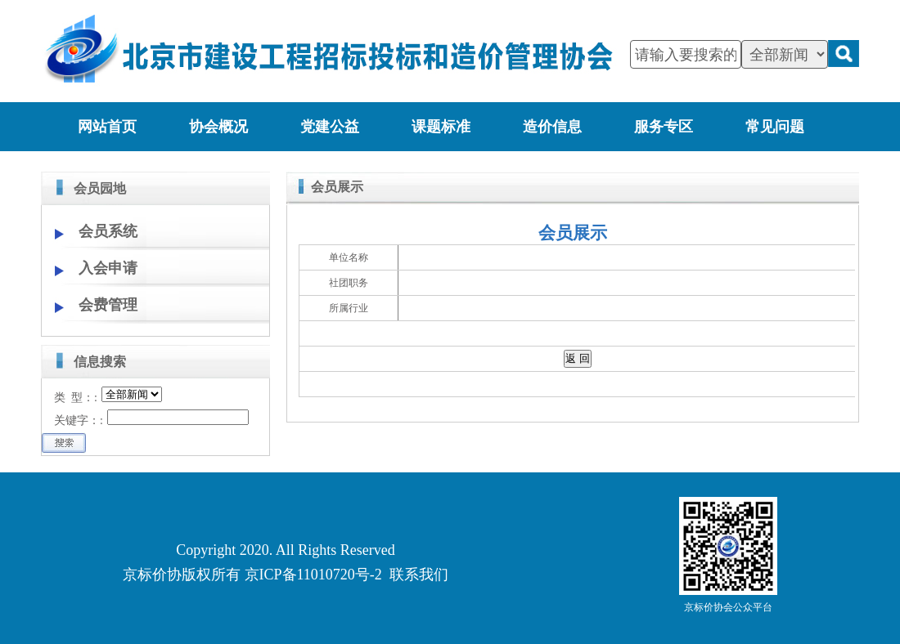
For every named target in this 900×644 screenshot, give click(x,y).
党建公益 (329, 127)
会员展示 (337, 187)
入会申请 (108, 268)
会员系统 (108, 231)
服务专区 (663, 127)
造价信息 (552, 127)
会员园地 (100, 188)
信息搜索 (100, 362)
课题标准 (441, 127)
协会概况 (218, 127)
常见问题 (774, 127)
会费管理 (108, 305)
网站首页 (107, 127)
